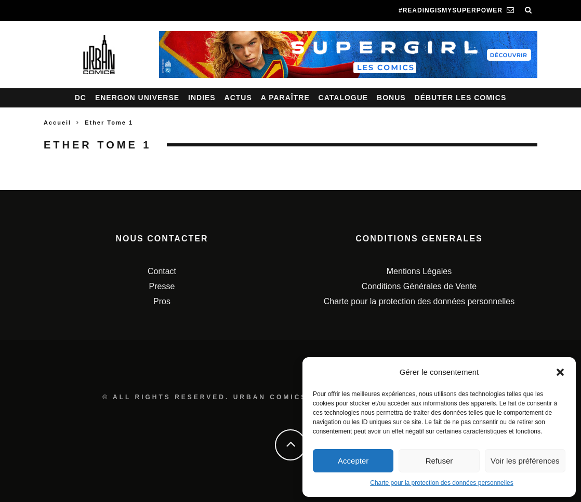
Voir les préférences (525, 460)
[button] (560, 372)
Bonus (391, 97)
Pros (161, 301)
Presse (162, 286)
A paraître (285, 97)
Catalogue (343, 97)
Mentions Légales (419, 271)
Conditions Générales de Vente (419, 286)
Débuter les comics (461, 97)
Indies (202, 97)
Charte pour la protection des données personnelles (441, 482)
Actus (238, 97)
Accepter (353, 460)
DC (80, 97)
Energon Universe (137, 97)
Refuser (439, 460)
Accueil (57, 122)
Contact (162, 271)
